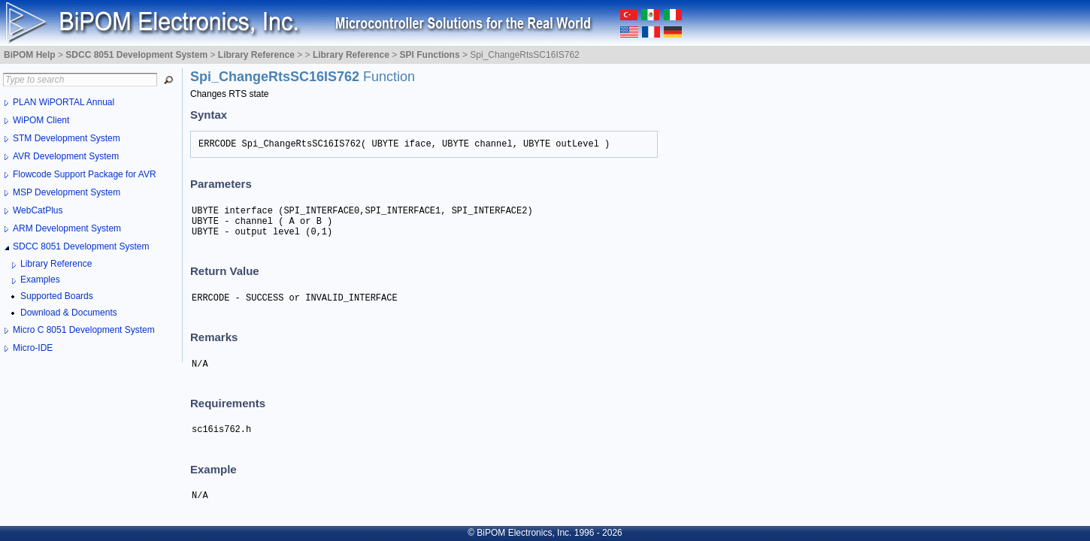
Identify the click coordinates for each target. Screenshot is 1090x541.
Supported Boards (56, 296)
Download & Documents (68, 312)
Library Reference (56, 263)
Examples (40, 279)
